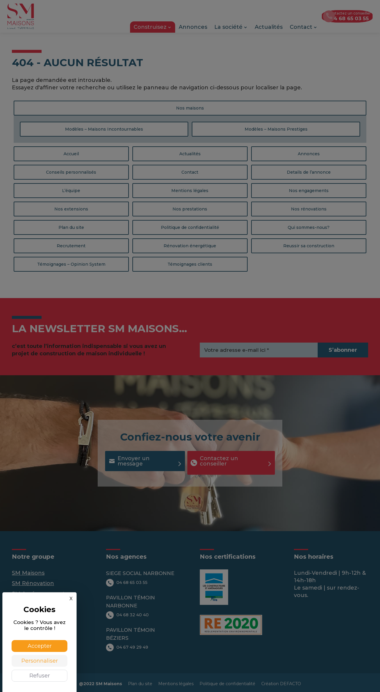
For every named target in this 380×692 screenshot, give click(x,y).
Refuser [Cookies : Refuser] (39, 675)
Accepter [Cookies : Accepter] (40, 646)
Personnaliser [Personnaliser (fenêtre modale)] (39, 661)
